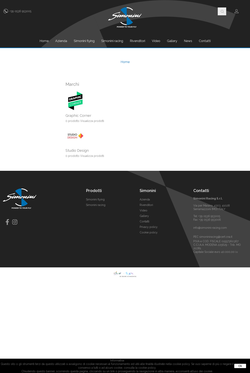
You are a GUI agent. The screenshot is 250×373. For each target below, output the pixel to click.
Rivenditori (137, 41)
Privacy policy (149, 227)
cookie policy (147, 367)
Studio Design (77, 150)
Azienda (61, 41)
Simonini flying (84, 41)
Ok (240, 366)
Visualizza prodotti (92, 121)
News (188, 41)
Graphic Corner (78, 115)
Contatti (205, 41)
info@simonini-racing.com (210, 227)
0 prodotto (72, 121)
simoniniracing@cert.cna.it (215, 236)
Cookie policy (149, 232)
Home (44, 41)
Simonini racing (112, 41)
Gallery (172, 41)
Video (156, 41)
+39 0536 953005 (20, 11)
